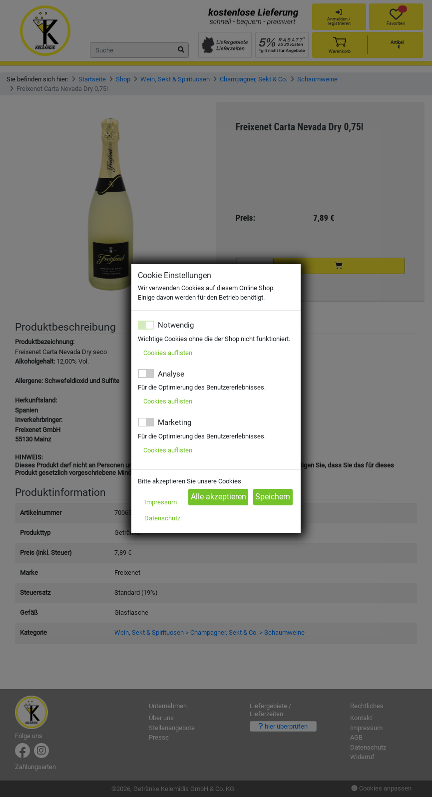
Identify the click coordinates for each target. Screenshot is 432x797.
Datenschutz (162, 518)
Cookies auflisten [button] (167, 353)
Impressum (160, 502)
